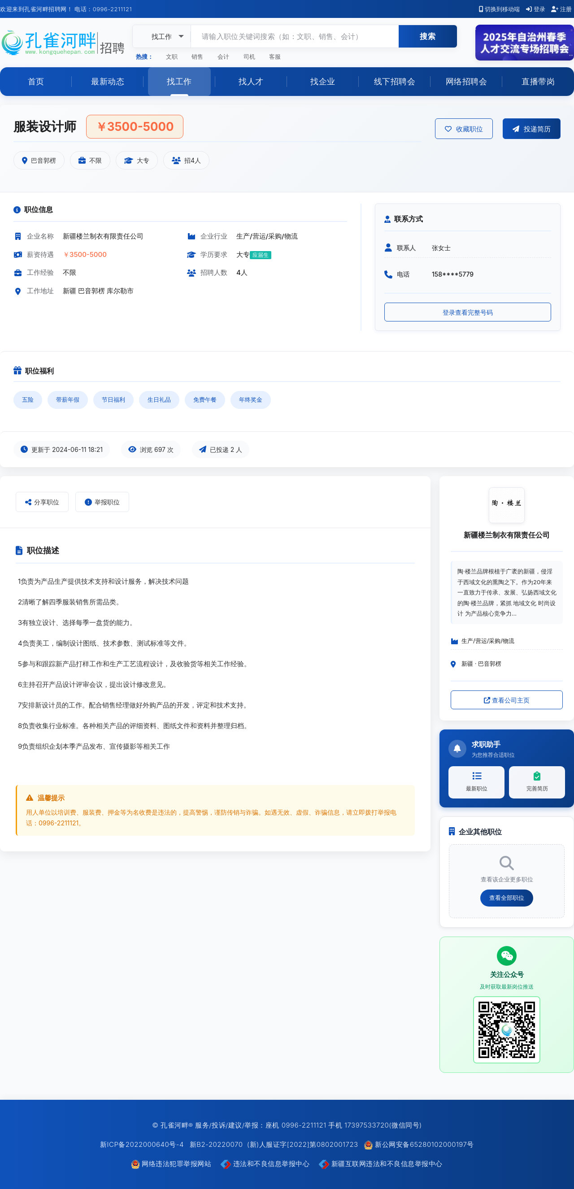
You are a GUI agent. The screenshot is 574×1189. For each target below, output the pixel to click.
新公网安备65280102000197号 (419, 1144)
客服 (275, 56)
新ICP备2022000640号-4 (142, 1144)
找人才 (251, 81)
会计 (223, 56)
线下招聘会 (395, 81)
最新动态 (107, 81)
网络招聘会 (466, 81)
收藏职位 (464, 129)
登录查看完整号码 (468, 312)
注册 (561, 9)
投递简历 (532, 129)
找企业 (322, 81)
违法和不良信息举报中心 (266, 1163)
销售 (197, 56)
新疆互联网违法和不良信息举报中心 (381, 1163)
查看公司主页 (507, 700)
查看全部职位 (506, 897)
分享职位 (42, 502)
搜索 (428, 36)
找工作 (179, 81)
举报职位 (102, 502)
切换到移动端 (499, 9)
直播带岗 (538, 81)
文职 (172, 56)
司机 (249, 56)
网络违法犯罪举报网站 (172, 1163)
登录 (535, 9)
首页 (36, 81)
